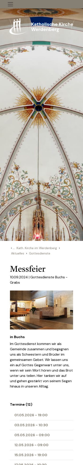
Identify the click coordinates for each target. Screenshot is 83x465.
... (14, 248)
